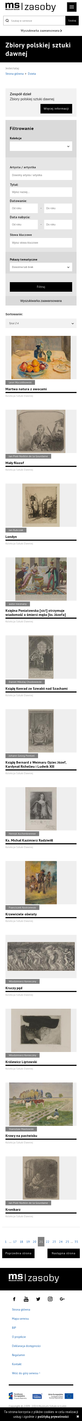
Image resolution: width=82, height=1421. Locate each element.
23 (54, 1242)
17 (15, 1242)
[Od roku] (24, 208)
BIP (14, 1328)
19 (28, 1242)
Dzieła (32, 74)
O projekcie (19, 1337)
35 (76, 1242)
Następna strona (63, 1253)
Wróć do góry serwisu (26, 1373)
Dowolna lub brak (41, 267)
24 (61, 1242)
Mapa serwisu (20, 1319)
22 (47, 1242)
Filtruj (41, 287)
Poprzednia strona (18, 1253)
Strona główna (14, 74)
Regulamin (18, 1355)
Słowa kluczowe (21, 235)
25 (67, 1242)
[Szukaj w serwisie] (34, 20)
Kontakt (16, 1364)
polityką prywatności (53, 1417)
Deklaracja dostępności (26, 1346)
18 (21, 1242)
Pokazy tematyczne (23, 259)
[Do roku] (58, 208)
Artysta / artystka (23, 167)
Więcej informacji (56, 108)
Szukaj (72, 20)
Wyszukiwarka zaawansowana (40, 30)
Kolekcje (16, 138)
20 (34, 1242)
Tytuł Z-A (41, 323)
